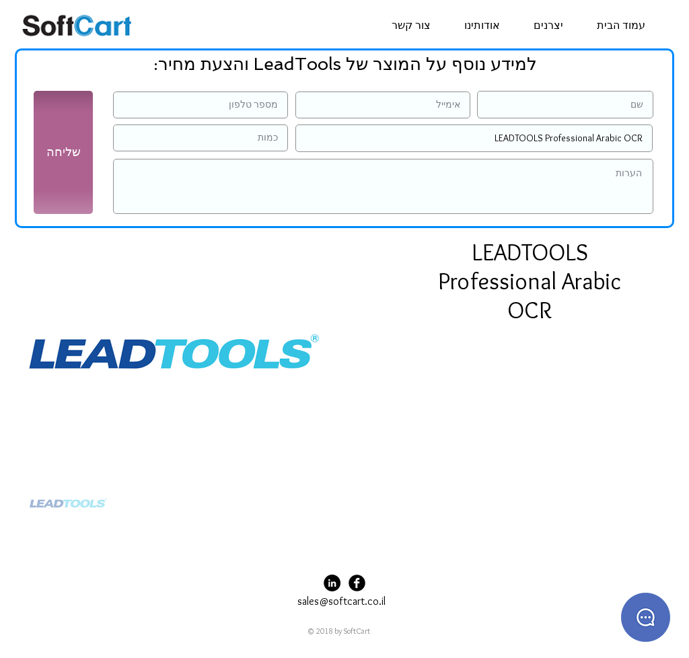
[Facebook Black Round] (357, 583)
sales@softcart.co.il (341, 601)
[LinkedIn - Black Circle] (332, 583)
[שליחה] (63, 152)
